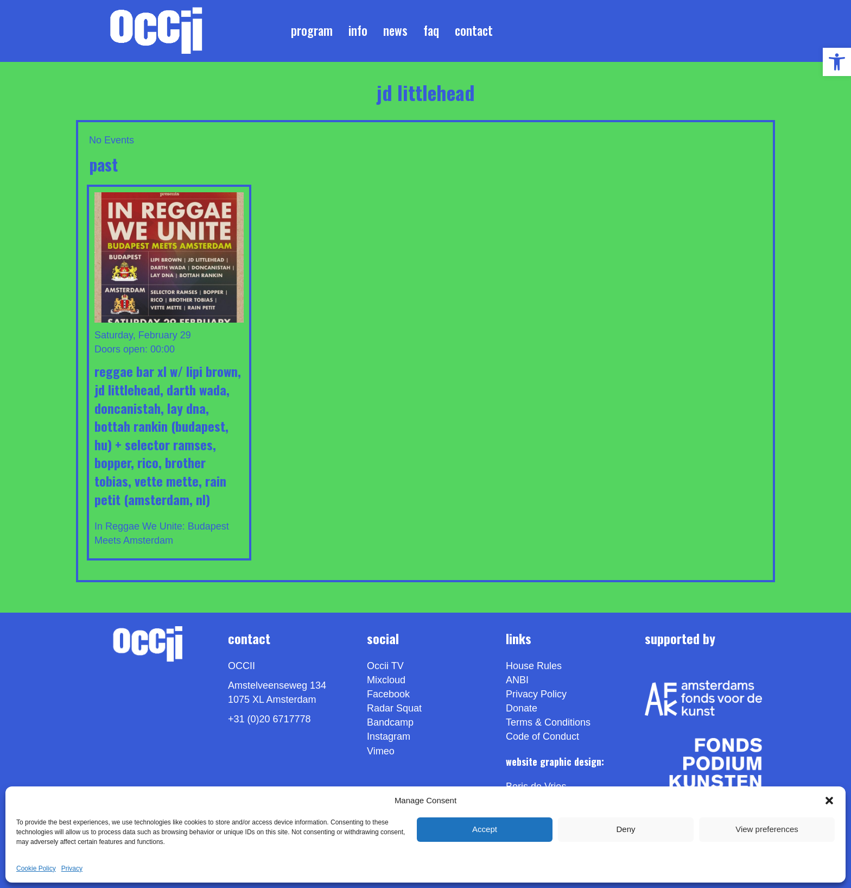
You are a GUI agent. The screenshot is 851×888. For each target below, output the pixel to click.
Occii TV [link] (385, 665)
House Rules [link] (534, 665)
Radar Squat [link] (394, 708)
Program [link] (312, 30)
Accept (484, 829)
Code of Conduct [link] (542, 736)
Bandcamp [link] (390, 722)
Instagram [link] (388, 736)
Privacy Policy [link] (536, 694)
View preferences (766, 829)
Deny (625, 829)
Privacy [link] (71, 868)
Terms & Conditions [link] (548, 722)
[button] (829, 800)
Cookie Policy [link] (36, 868)
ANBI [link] (517, 680)
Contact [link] (474, 30)
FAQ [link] (431, 30)
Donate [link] (521, 708)
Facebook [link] (388, 694)
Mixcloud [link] (386, 680)
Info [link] (357, 30)
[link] (837, 62)
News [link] (395, 30)
